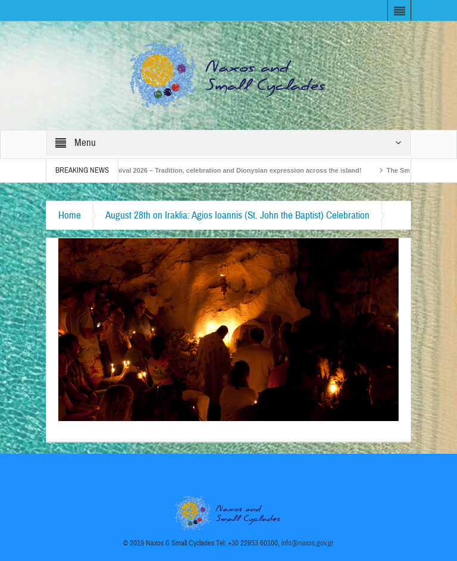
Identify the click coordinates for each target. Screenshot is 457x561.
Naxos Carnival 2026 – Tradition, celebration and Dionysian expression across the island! (226, 170)
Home (69, 215)
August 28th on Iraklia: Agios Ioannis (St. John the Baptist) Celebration (237, 215)
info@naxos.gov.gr (307, 543)
